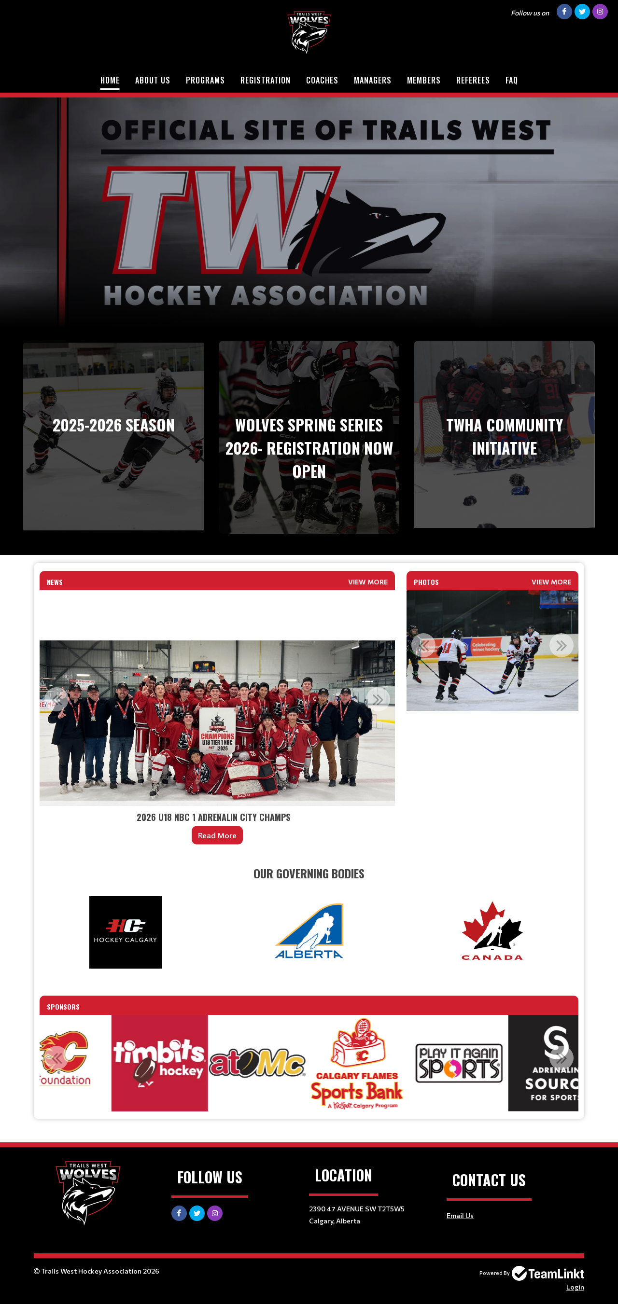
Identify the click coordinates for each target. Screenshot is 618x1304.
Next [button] (378, 699)
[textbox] (309, 873)
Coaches (322, 80)
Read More (217, 835)
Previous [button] (56, 699)
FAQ (512, 80)
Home (110, 80)
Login (575, 1287)
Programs (205, 80)
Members (424, 80)
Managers (373, 80)
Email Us (460, 1215)
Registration (265, 80)
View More (368, 582)
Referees (473, 80)
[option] (217, 723)
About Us (152, 80)
